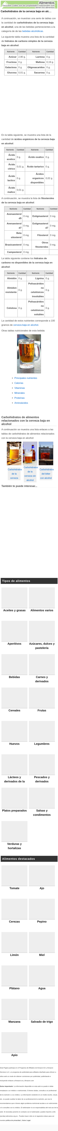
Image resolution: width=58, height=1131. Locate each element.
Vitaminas (19, 388)
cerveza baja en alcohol (25, 325)
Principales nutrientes (25, 378)
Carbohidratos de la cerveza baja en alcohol (27, 11)
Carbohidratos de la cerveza (14, 473)
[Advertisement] (26, 103)
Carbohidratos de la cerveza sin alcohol (30, 473)
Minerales (19, 393)
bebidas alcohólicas (32, 31)
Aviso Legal (26, 1120)
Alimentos (46, 3)
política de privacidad (13, 1120)
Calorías (18, 383)
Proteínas (19, 398)
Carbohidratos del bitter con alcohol (46, 473)
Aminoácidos (21, 403)
